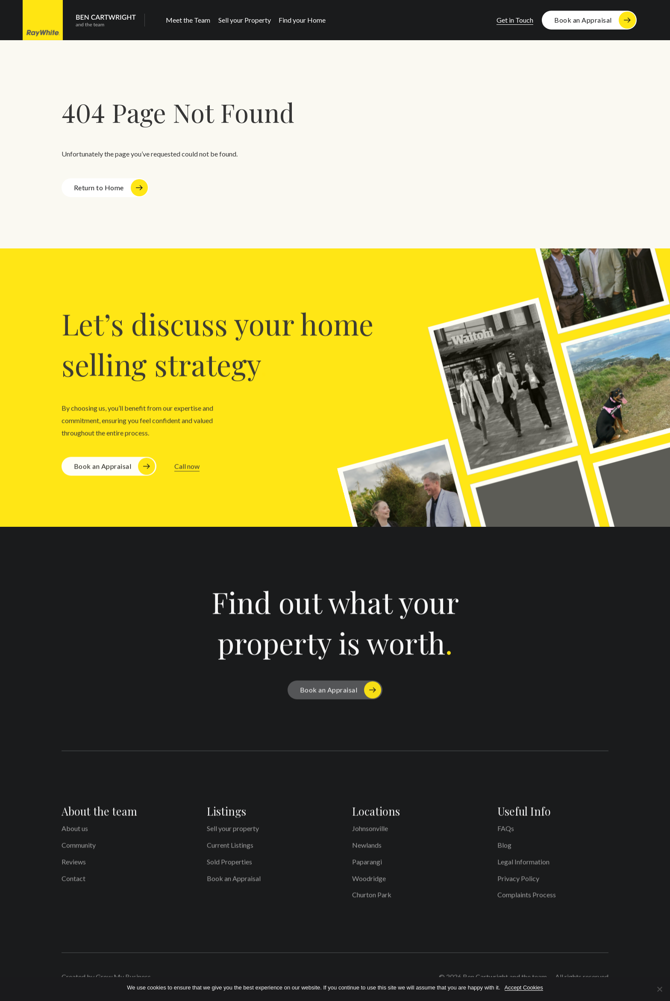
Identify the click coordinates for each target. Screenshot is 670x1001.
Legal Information (523, 865)
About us (75, 831)
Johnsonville (370, 831)
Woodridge (369, 881)
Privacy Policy (518, 881)
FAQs (505, 831)
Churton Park (371, 898)
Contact (73, 881)
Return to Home (99, 187)
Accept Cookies (524, 987)
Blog (504, 848)
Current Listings (230, 848)
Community (79, 848)
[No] (659, 989)
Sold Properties (229, 865)
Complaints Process (526, 898)
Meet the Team (188, 20)
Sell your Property (244, 20)
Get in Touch (515, 20)
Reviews (74, 865)
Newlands (367, 848)
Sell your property (233, 831)
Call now (187, 469)
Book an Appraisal (583, 20)
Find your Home (302, 20)
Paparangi (367, 865)
